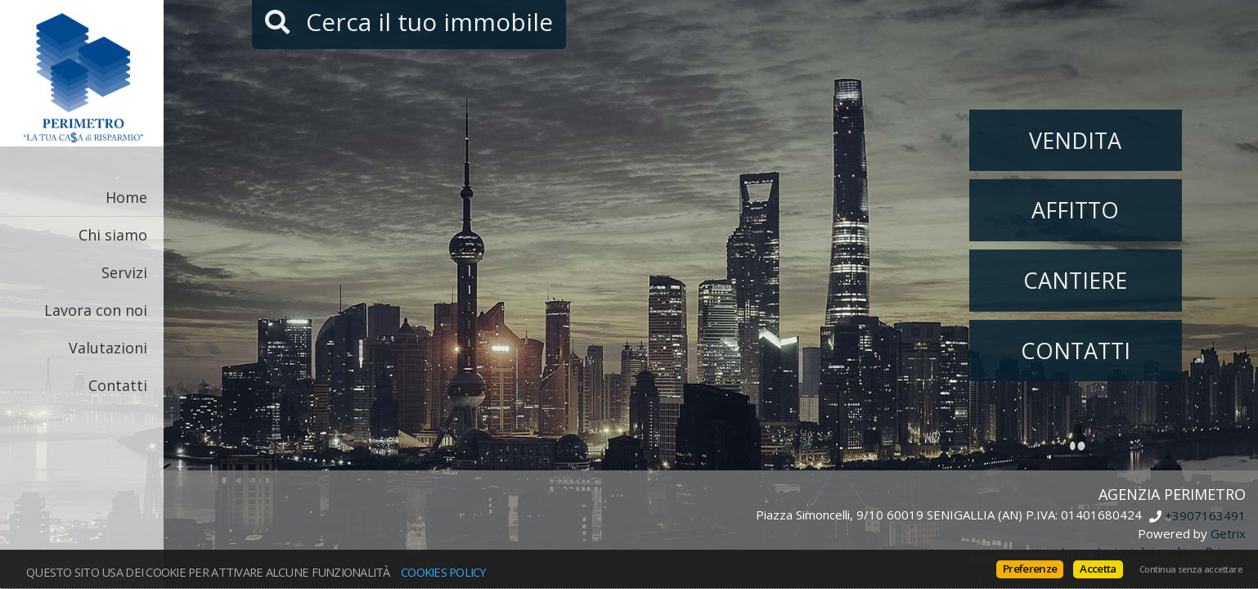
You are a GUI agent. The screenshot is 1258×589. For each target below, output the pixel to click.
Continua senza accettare (1190, 569)
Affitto (1075, 210)
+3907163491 (1205, 516)
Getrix (1228, 533)
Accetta (1098, 568)
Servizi (124, 272)
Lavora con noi (95, 310)
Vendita (1075, 140)
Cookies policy (444, 572)
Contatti (117, 385)
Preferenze (1030, 568)
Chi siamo (113, 235)
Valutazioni (108, 347)
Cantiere (1075, 280)
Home (126, 197)
